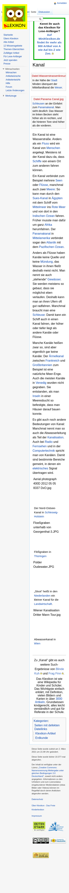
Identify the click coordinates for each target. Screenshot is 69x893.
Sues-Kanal (40, 198)
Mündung (46, 261)
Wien (37, 643)
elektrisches (40, 468)
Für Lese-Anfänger (12, 56)
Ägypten (57, 198)
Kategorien (41, 720)
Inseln (36, 396)
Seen (59, 180)
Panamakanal (46, 107)
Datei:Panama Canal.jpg (49, 99)
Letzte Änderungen (15, 90)
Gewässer (54, 279)
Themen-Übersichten (13, 49)
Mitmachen (11, 72)
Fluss (45, 143)
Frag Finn (55, 673)
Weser (58, 87)
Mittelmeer (39, 207)
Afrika (48, 224)
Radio (49, 441)
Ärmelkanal (56, 356)
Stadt (54, 80)
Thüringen (40, 556)
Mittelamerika (41, 238)
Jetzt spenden (10, 60)
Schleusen (38, 103)
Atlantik (51, 242)
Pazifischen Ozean (51, 246)
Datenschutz (37, 799)
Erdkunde (41, 737)
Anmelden (62, 3)
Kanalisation (55, 437)
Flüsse (43, 184)
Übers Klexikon (10, 38)
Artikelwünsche (13, 76)
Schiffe (37, 161)
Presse (6, 63)
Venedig (41, 382)
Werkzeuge (10, 96)
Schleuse (39, 314)
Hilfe (8, 83)
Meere (51, 189)
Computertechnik (44, 450)
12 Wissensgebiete (12, 45)
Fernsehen (40, 446)
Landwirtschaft (43, 603)
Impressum (37, 816)
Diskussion (44, 12)
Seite (33, 12)
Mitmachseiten (12, 69)
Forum (9, 87)
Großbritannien (42, 365)
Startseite (8, 35)
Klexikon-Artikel (45, 733)
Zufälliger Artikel (11, 53)
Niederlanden (42, 595)
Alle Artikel (8, 42)
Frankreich (52, 360)
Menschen (53, 148)
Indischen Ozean (44, 215)
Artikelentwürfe (13, 79)
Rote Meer (59, 207)
